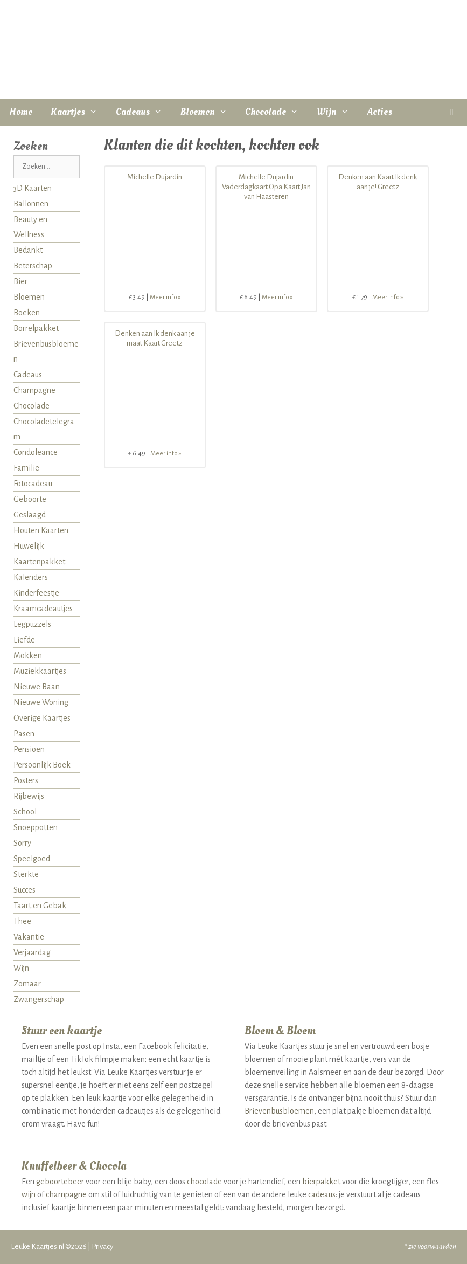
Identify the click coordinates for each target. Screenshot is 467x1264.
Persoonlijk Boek (42, 765)
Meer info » (165, 297)
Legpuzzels (32, 624)
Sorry (22, 843)
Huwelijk (28, 546)
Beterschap (32, 265)
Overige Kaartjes (42, 718)
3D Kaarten (32, 188)
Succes (24, 890)
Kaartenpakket (39, 561)
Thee (22, 921)
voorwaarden (436, 1246)
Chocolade (276, 112)
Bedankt (28, 250)
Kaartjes (79, 112)
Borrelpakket (36, 328)
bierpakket (321, 1181)
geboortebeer (60, 1181)
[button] (451, 112)
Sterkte (26, 874)
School (25, 811)
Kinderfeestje (36, 593)
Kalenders (30, 577)
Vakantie (28, 937)
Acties (379, 112)
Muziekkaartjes (39, 671)
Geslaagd (29, 514)
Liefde (24, 640)
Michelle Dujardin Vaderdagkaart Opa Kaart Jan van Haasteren (266, 187)
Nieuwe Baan (36, 686)
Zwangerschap (38, 999)
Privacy (102, 1246)
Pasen (23, 733)
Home (20, 112)
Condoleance (35, 452)
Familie (26, 468)
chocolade (204, 1181)
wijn (29, 1194)
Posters (25, 780)
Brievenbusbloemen (46, 351)
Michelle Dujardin (154, 177)
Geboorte (29, 499)
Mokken (27, 655)
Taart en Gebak (39, 905)
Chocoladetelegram (43, 429)
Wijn (337, 112)
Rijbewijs (28, 796)
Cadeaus (143, 112)
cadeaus (322, 1194)
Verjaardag (32, 952)
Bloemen (208, 112)
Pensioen (29, 749)
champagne (66, 1194)
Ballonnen (30, 203)
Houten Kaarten (40, 530)
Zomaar (27, 983)
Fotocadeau (32, 483)
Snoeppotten (35, 827)
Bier (20, 281)
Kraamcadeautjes (43, 608)
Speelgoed (31, 858)
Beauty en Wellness (30, 227)
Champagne (34, 390)
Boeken (26, 312)
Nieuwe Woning (40, 702)
